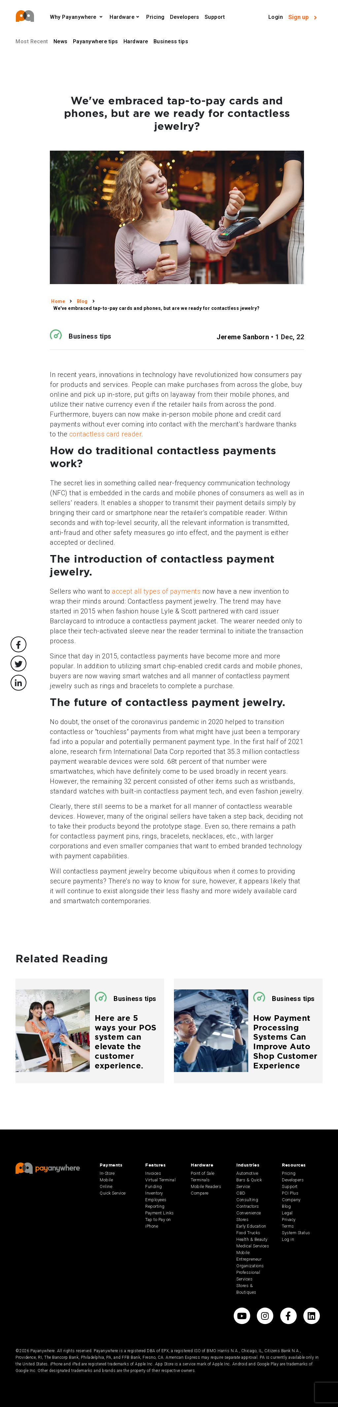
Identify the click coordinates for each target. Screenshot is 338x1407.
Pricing (155, 17)
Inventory (154, 1193)
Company (291, 1199)
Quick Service (113, 1193)
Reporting (155, 1206)
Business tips (170, 41)
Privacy (289, 1219)
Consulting (247, 1199)
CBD (241, 1193)
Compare (200, 1193)
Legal (287, 1212)
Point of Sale (203, 1173)
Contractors (247, 1206)
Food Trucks (248, 1232)
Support (215, 17)
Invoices (153, 1173)
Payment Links (159, 1212)
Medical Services (252, 1245)
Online (106, 1186)
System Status (296, 1232)
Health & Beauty (252, 1239)
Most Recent (32, 41)
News (60, 41)
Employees (156, 1199)
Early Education (251, 1226)
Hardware (122, 17)
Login (275, 17)
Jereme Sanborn (243, 337)
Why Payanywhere (74, 17)
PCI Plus (290, 1193)
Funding (153, 1186)
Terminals (200, 1179)
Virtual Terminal (160, 1179)
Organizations (250, 1265)
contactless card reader (105, 434)
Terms (288, 1226)
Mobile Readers (206, 1186)
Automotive (247, 1173)
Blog (286, 1206)
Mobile (106, 1179)
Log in (288, 1239)
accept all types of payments (156, 591)
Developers (184, 17)
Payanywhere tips (95, 41)
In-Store (107, 1173)
